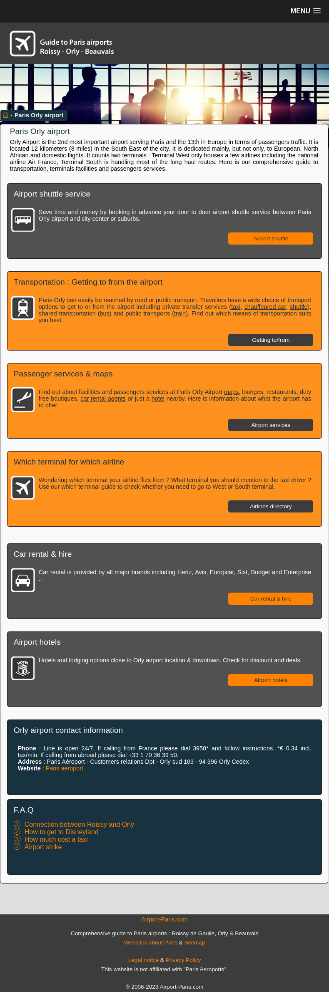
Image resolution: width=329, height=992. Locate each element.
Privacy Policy (183, 960)
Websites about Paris (150, 942)
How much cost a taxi (56, 839)
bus (105, 313)
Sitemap (194, 942)
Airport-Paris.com (164, 919)
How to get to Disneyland (62, 832)
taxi (235, 306)
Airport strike (43, 847)
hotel (158, 398)
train (180, 313)
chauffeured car (265, 306)
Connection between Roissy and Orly (79, 824)
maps (231, 392)
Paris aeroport (64, 768)
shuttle (298, 306)
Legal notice (143, 960)
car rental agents (103, 398)
